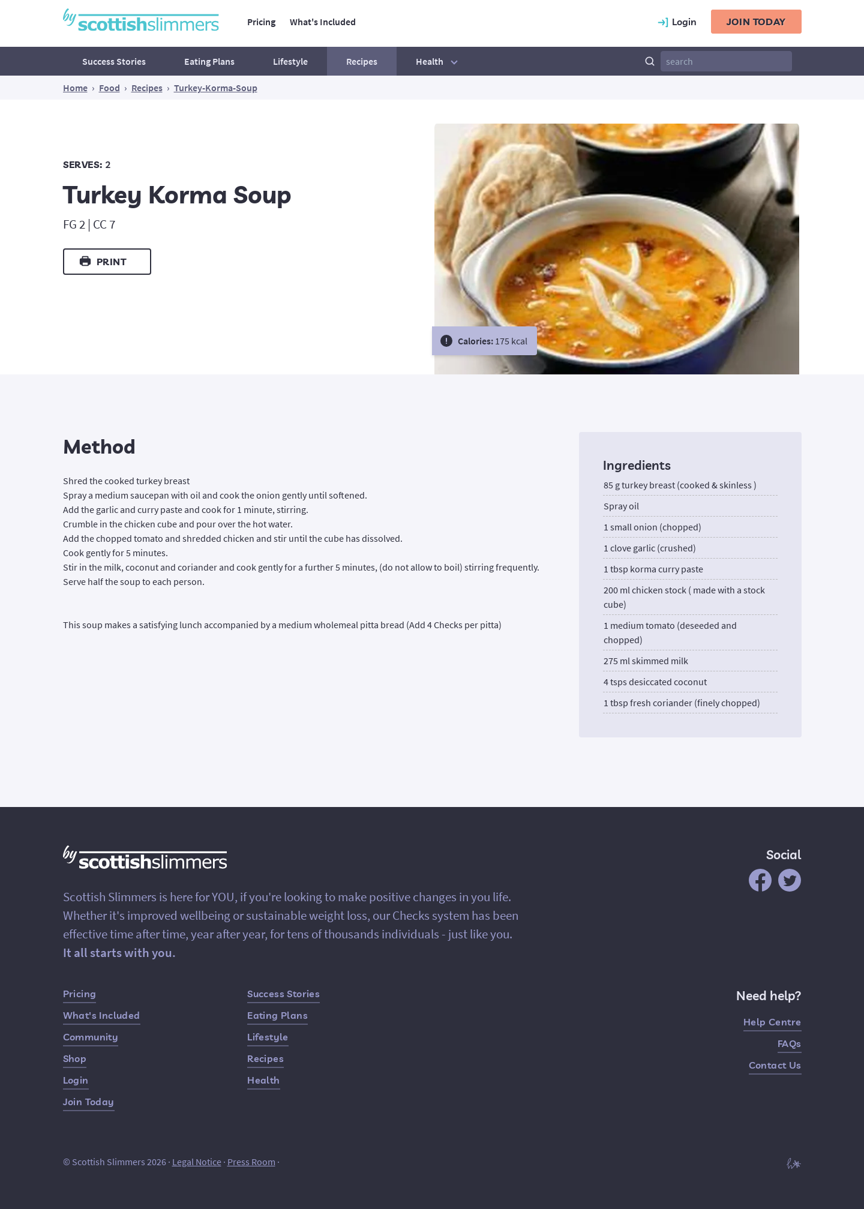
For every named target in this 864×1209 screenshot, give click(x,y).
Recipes (361, 61)
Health (438, 61)
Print (102, 261)
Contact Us (775, 1065)
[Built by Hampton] (794, 1163)
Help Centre (772, 1022)
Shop (75, 1058)
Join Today (89, 1102)
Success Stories (114, 61)
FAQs (790, 1043)
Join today (756, 22)
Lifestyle (290, 61)
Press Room (251, 1162)
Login (76, 1080)
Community (91, 1037)
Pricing (261, 22)
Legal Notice (196, 1162)
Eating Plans (209, 61)
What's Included (323, 22)
